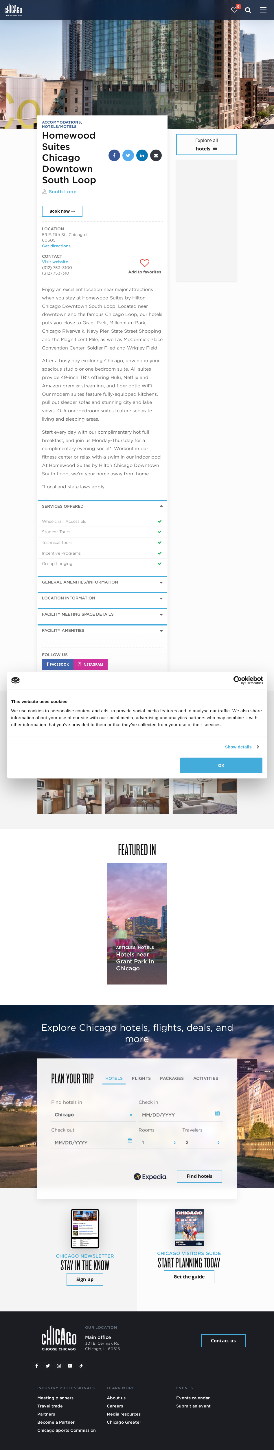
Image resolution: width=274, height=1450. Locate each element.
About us (116, 1397)
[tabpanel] (137, 1141)
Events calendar (193, 1397)
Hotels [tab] (114, 1078)
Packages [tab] (172, 1078)
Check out (62, 1130)
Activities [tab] (205, 1078)
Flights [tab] (141, 1078)
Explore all (206, 144)
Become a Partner (56, 1422)
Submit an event (193, 1405)
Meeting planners (55, 1397)
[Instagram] (59, 1365)
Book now (62, 211)
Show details (238, 746)
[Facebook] (36, 1365)
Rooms (147, 1130)
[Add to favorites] (144, 266)
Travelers (192, 1130)
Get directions (56, 246)
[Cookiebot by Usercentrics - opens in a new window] (237, 680)
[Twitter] (47, 1365)
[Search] (248, 9)
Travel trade (50, 1405)
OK (221, 765)
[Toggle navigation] (263, 10)
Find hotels (199, 1176)
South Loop (63, 191)
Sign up (84, 1279)
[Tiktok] (81, 1365)
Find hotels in (66, 1102)
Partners (46, 1414)
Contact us (223, 1340)
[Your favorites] (234, 9)
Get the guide (189, 1277)
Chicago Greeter (124, 1422)
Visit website (55, 262)
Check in (148, 1102)
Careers (115, 1405)
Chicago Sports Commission (66, 1430)
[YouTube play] (70, 1365)
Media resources (124, 1414)
